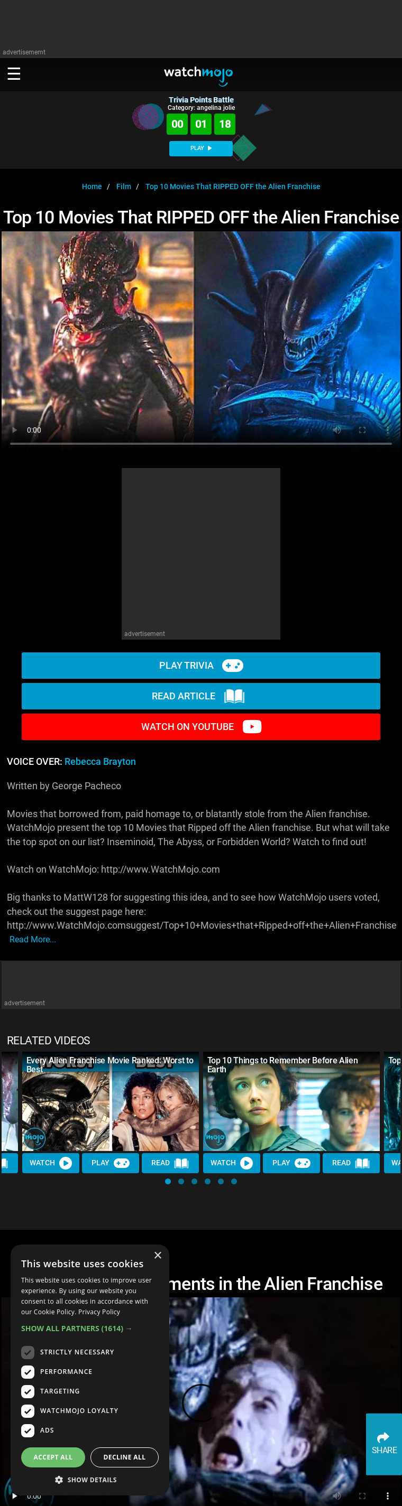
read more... (33, 939)
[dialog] (90, 1370)
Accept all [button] (53, 1457)
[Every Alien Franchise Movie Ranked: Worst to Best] (110, 1101)
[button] (168, 1181)
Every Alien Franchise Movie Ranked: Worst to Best (110, 1064)
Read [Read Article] (170, 1163)
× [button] (157, 1256)
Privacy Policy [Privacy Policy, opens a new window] (99, 1311)
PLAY (201, 148)
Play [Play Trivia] (111, 1163)
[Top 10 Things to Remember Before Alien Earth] (291, 1101)
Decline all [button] (125, 1457)
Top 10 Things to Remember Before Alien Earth (282, 1064)
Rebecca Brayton (100, 761)
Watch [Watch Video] (51, 1163)
